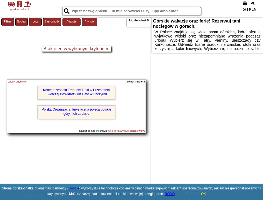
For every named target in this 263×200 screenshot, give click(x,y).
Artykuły (90, 21)
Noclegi (21, 21)
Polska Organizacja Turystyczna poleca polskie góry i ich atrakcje (76, 111)
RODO (170, 194)
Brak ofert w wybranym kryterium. (76, 48)
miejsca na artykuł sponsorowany (126, 130)
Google (73, 188)
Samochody (52, 21)
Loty (35, 21)
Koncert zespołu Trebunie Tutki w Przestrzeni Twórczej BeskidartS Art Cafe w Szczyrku (76, 92)
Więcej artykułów (17, 81)
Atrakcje (71, 21)
